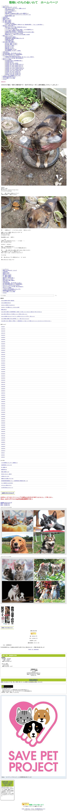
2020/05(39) (3, 397)
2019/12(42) (3, 407)
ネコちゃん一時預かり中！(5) (6, 485)
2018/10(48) (3, 437)
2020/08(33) (3, 390)
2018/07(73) (3, 444)
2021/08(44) (3, 365)
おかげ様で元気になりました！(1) (7, 487)
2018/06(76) (3, 446)
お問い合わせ (27, 808)
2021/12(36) (3, 356)
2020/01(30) (3, 405)
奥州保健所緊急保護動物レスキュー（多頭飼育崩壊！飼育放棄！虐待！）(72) (14, 480)
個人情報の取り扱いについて (40, 808)
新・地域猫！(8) (4, 467)
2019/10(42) (3, 412)
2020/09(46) (3, 388)
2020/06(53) (3, 395)
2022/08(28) (3, 339)
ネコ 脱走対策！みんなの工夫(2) (7, 483)
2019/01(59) (3, 431)
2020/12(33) (3, 382)
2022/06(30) (3, 343)
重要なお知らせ (4, 309)
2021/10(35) (3, 360)
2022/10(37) (3, 335)
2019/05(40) (3, 422)
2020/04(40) (3, 399)
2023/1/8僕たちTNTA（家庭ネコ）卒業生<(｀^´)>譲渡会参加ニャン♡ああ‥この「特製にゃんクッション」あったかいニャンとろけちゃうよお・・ (26, 320)
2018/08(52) (3, 442)
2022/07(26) (3, 341)
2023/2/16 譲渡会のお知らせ (6, 302)
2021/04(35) (3, 373)
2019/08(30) (3, 416)
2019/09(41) (3, 414)
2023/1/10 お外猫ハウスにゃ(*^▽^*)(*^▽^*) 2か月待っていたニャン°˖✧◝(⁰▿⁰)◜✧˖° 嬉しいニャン (18, 316)
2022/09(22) (3, 337)
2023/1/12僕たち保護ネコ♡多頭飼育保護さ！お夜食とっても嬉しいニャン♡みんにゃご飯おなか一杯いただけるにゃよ (21, 311)
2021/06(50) (3, 369)
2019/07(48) (3, 418)
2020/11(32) (3, 384)
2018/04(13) (3, 450)
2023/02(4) (3, 326)
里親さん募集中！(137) (5, 471)
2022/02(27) (3, 352)
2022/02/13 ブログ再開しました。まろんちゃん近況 (10, 307)
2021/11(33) (3, 358)
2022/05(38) (3, 345)
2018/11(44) (3, 435)
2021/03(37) (3, 375)
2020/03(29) (3, 401)
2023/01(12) (3, 328)
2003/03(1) (3, 452)
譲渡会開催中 (33, 680)
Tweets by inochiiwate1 (33, 649)
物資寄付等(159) (4, 469)
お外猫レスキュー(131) (5, 476)
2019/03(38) (3, 427)
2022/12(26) (3, 330)
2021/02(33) (3, 377)
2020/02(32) (3, 403)
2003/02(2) (3, 454)
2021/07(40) (3, 367)
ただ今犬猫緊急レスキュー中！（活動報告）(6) (9, 462)
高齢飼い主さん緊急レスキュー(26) (7, 478)
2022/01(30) (3, 354)
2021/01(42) (3, 380)
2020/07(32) (3, 392)
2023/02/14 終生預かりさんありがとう (8, 305)
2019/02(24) (3, 429)
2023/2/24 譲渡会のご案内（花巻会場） (8, 300)
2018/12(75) (3, 433)
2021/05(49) (3, 371)
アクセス (32, 808)
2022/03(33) (3, 350)
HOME (23, 808)
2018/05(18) (3, 448)
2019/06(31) (3, 420)
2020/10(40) (3, 386)
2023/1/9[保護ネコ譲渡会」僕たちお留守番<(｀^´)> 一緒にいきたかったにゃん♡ (15, 318)
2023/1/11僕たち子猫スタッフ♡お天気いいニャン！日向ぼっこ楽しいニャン (14, 314)
